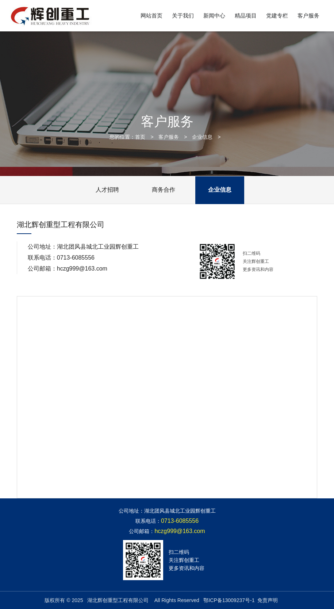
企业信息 (202, 137)
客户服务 (308, 15)
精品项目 (246, 15)
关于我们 (183, 15)
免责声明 (267, 600)
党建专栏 (277, 15)
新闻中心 (214, 15)
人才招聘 (107, 190)
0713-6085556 (76, 257)
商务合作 (163, 190)
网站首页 (151, 15)
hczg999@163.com (82, 268)
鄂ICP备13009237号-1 (228, 600)
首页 (140, 137)
